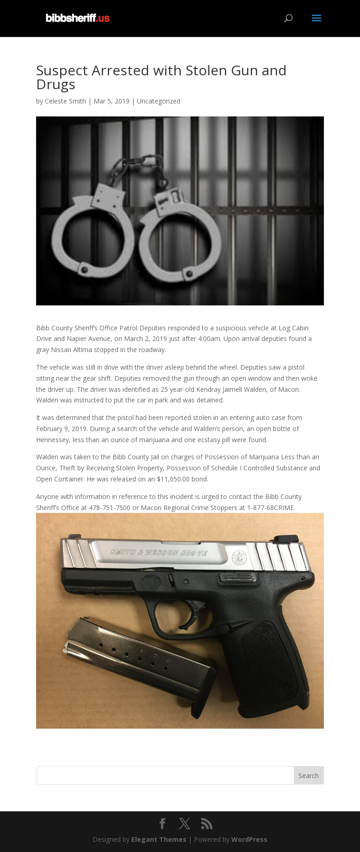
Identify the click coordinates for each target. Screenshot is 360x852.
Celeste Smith (65, 101)
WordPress (249, 839)
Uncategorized (158, 101)
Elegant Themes (158, 839)
